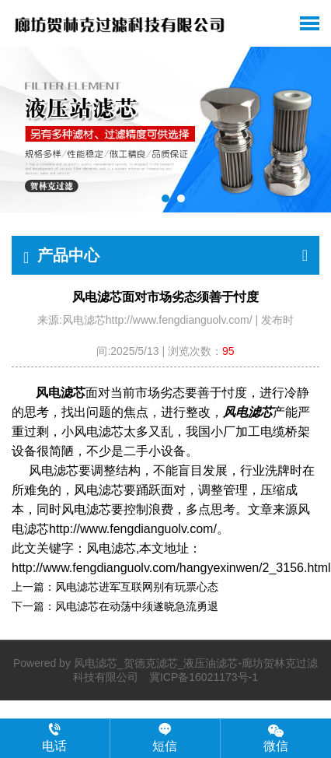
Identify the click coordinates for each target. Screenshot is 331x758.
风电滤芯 (60, 392)
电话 (55, 738)
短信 (165, 738)
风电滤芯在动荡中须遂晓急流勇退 (136, 606)
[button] (150, 198)
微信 (276, 737)
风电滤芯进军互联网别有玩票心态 (136, 587)
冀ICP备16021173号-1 (203, 677)
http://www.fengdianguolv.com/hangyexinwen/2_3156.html (171, 567)
